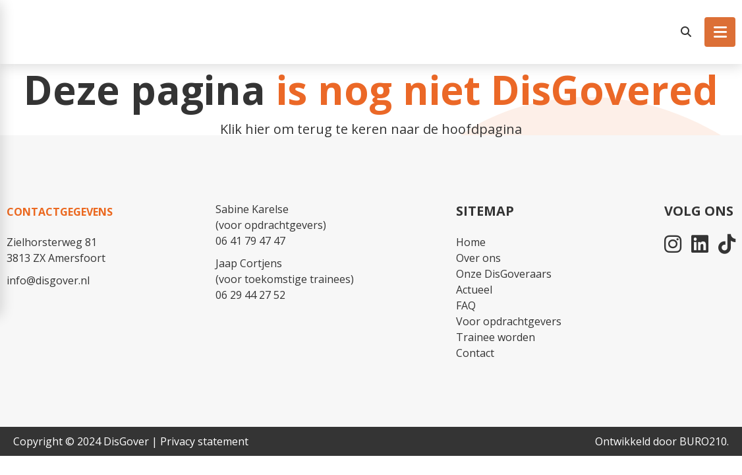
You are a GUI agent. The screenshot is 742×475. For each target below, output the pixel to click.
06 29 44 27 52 (250, 295)
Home (471, 242)
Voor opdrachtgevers (508, 321)
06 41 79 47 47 (250, 241)
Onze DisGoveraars (504, 274)
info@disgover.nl (48, 280)
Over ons (478, 258)
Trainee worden (495, 337)
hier (257, 129)
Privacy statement (204, 441)
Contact (475, 353)
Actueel (474, 289)
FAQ (466, 305)
